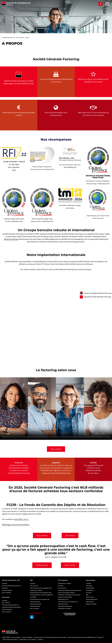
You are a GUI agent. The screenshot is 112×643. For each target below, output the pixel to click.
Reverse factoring (63, 599)
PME (31, 580)
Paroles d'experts (42, 565)
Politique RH (89, 590)
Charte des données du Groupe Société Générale (82, 637)
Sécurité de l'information (10, 639)
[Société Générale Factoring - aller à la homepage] (28, 4)
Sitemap (100, 637)
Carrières (88, 592)
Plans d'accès (90, 597)
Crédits (40, 639)
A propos (4, 583)
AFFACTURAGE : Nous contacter (11, 637)
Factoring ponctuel (35, 604)
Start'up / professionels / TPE (11, 580)
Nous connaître (42, 535)
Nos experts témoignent (65, 606)
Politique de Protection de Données (55, 637)
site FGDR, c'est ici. (22, 519)
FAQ (87, 595)
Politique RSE (90, 588)
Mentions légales (27, 637)
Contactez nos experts (64, 608)
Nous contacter (56, 449)
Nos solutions (70, 535)
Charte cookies (38, 637)
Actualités (89, 586)
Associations (6, 597)
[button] (100, 4)
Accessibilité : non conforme (27, 639)
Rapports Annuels (91, 604)
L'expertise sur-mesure (64, 583)
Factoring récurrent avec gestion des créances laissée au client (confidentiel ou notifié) (41, 595)
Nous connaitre (90, 580)
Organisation (90, 602)
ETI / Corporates (63, 580)
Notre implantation (92, 599)
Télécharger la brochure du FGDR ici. (16, 525)
